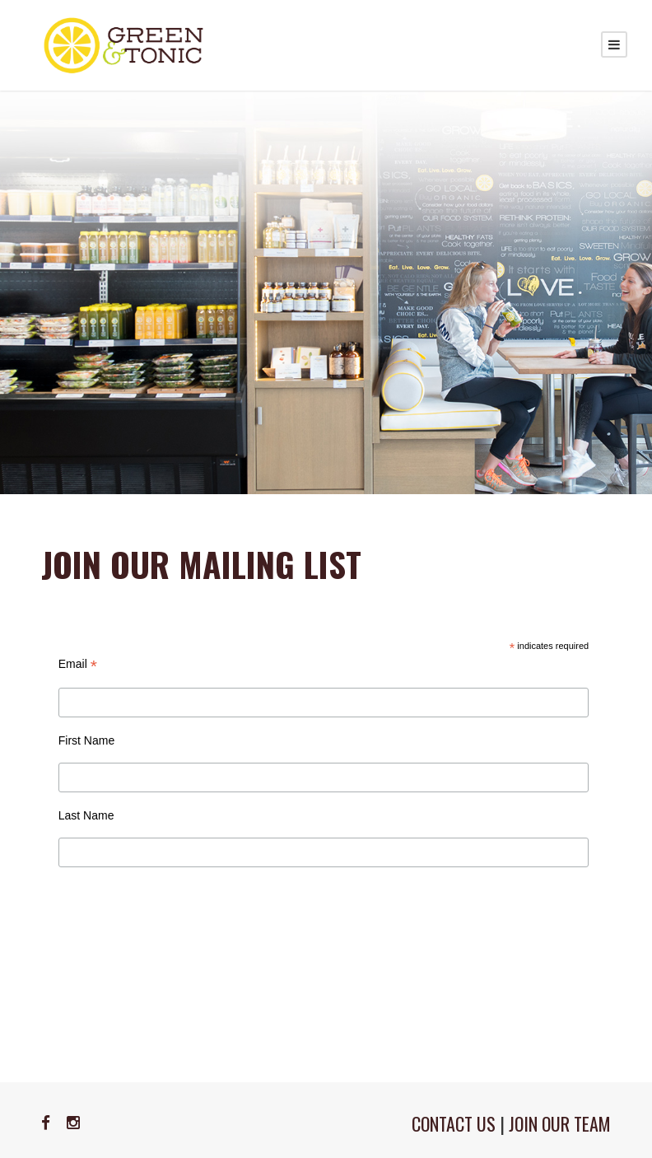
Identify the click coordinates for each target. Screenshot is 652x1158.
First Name (86, 740)
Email (77, 664)
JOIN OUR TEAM (560, 1123)
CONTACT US (454, 1123)
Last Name (86, 815)
